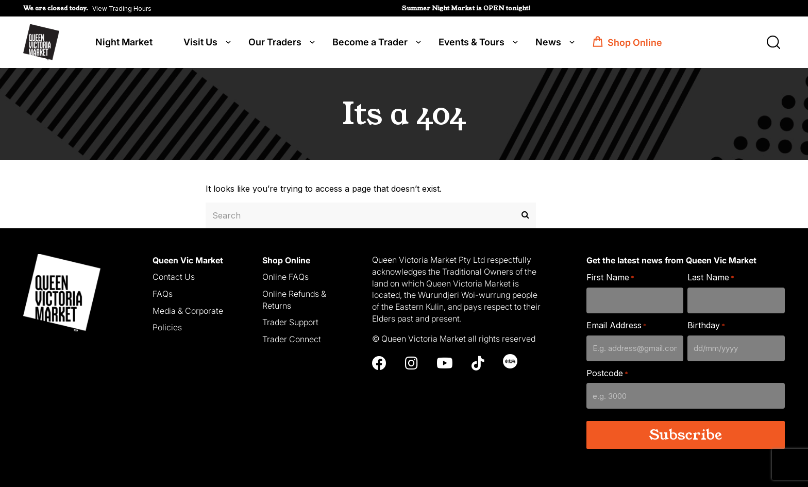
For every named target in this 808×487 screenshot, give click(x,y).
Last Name (710, 277)
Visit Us (200, 42)
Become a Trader (370, 42)
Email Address (616, 325)
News (548, 42)
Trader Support (290, 322)
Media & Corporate (188, 311)
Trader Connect (291, 339)
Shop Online (635, 42)
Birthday (706, 325)
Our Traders (274, 42)
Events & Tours (471, 42)
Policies (167, 327)
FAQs (163, 294)
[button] (87, 8)
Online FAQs (285, 277)
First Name (610, 277)
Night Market (124, 42)
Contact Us (174, 277)
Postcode (607, 373)
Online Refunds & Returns (294, 300)
